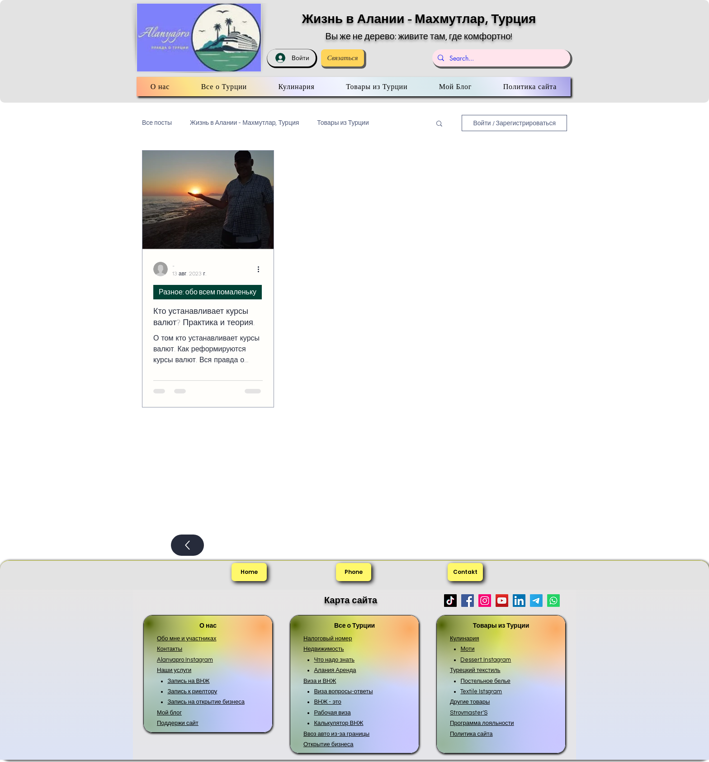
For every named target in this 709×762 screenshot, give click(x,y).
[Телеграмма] (536, 600)
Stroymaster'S (468, 713)
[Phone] (353, 572)
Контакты (169, 649)
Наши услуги (174, 670)
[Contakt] (465, 572)
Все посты (157, 123)
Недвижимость (323, 649)
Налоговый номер (327, 638)
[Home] (249, 572)
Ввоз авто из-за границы (336, 734)
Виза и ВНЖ (319, 681)
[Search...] (500, 57)
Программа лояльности (482, 723)
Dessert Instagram (485, 660)
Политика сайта (471, 734)
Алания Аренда (335, 670)
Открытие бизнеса (328, 744)
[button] (439, 124)
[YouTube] (502, 600)
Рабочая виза (332, 713)
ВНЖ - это (327, 702)
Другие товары (470, 702)
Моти (467, 649)
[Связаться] (342, 57)
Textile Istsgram (481, 691)
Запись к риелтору (192, 691)
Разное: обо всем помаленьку (207, 292)
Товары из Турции (343, 123)
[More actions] (261, 269)
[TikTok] (450, 600)
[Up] (187, 545)
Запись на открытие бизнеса (205, 702)
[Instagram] (484, 600)
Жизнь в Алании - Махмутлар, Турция (419, 18)
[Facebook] (467, 600)
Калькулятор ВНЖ (338, 723)
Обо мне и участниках (187, 638)
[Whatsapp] (553, 600)
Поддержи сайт (178, 723)
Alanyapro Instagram (185, 660)
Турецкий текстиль (475, 670)
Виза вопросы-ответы (343, 691)
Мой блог (169, 713)
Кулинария (464, 638)
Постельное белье (485, 681)
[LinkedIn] (519, 600)
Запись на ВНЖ (188, 681)
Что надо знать (334, 660)
